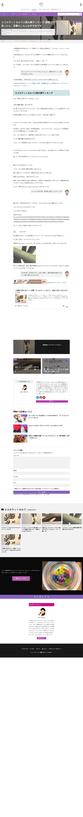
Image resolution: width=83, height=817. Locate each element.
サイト (15, 482)
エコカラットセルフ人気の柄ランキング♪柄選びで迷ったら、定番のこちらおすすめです (32, 41)
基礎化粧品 (25, 14)
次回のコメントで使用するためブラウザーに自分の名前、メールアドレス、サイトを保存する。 (37, 488)
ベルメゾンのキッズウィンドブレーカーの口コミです (45, 425)
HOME (4, 41)
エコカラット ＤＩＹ (7, 31)
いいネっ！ (34, 9)
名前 (15, 470)
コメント (16, 455)
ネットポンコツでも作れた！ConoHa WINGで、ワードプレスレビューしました (48, 416)
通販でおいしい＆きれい (46, 652)
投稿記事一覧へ (41, 638)
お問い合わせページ (56, 9)
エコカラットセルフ (21, 29)
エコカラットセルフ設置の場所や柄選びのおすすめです (72, 528)
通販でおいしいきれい (21, 578)
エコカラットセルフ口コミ (46, 31)
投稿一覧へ (51, 401)
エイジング (25, 649)
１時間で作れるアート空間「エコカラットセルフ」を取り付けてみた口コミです (11, 550)
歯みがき (34, 14)
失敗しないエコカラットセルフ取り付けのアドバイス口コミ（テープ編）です (51, 529)
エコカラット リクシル (18, 31)
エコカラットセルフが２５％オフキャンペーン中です (11, 528)
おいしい (44, 649)
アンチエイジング (25, 9)
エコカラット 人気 (27, 31)
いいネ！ (32, 649)
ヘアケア (19, 14)
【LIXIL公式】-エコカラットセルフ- (33, 79)
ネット (40, 9)
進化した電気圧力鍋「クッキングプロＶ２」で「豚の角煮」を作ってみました (48, 437)
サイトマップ (46, 9)
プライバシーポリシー (55, 649)
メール (15, 476)
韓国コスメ (14, 14)
